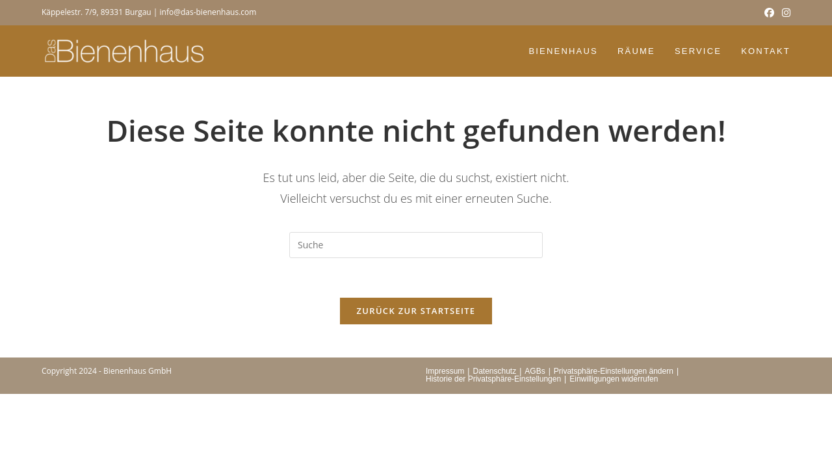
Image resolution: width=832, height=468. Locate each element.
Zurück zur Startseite (416, 311)
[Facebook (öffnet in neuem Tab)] (769, 12)
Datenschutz (494, 371)
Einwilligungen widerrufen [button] (613, 379)
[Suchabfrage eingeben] (416, 245)
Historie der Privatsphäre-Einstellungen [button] (493, 379)
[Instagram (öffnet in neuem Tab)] (784, 12)
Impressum (445, 371)
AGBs (535, 371)
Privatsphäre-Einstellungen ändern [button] (613, 371)
